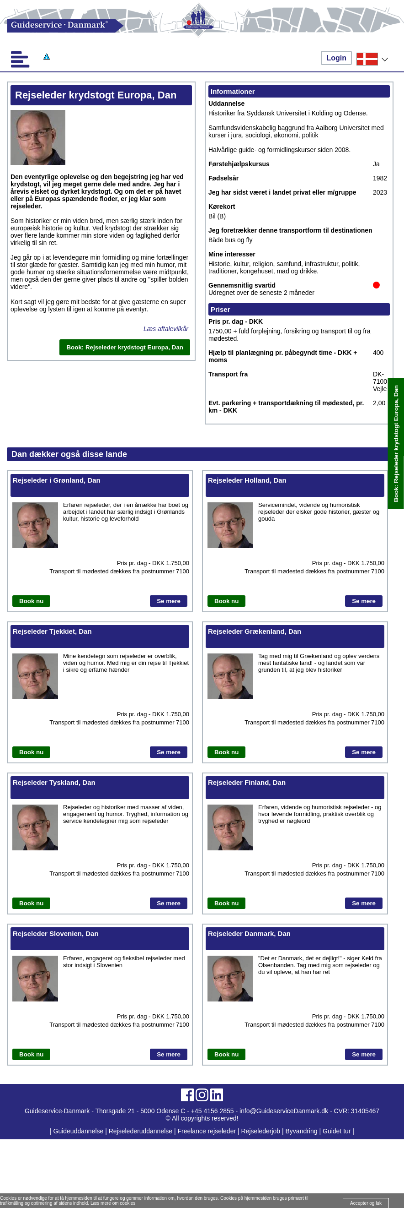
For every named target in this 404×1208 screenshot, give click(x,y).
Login (336, 58)
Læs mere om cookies (112, 1203)
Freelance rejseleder (206, 1131)
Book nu (31, 601)
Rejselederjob (261, 1131)
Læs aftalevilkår (166, 328)
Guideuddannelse (79, 1131)
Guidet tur (337, 1131)
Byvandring (302, 1131)
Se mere (169, 601)
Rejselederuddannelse (141, 1131)
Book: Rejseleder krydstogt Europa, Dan (396, 443)
